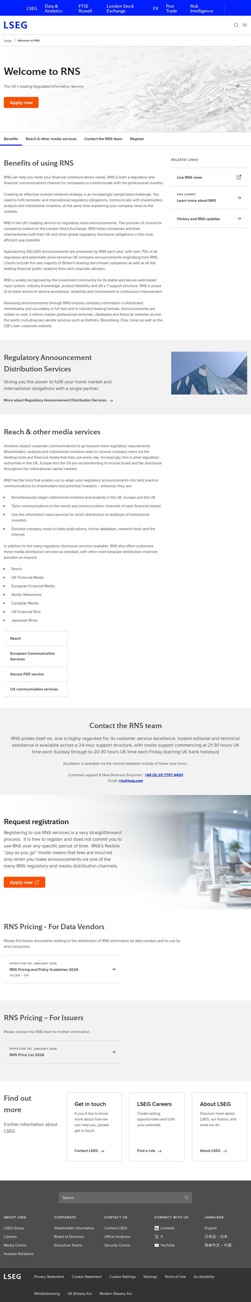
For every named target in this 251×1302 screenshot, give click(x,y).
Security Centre (117, 1245)
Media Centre (15, 1245)
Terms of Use (175, 1276)
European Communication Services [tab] (32, 656)
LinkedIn (164, 1228)
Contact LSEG (115, 1228)
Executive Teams (68, 1245)
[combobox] (120, 1197)
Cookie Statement (87, 1276)
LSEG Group (14, 1228)
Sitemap (150, 1276)
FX (155, 8)
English (211, 1228)
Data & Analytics (53, 8)
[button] (25, 1217)
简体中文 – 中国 (218, 1245)
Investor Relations (19, 1253)
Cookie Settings (122, 1276)
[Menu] (245, 25)
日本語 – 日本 (216, 1236)
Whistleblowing (47, 1293)
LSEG (32, 8)
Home (8, 40)
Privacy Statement (49, 1276)
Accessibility (204, 1276)
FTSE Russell (85, 8)
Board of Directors (69, 1236)
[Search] (236, 25)
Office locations (117, 1236)
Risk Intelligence (201, 8)
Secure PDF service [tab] (27, 674)
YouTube (164, 1245)
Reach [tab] (15, 638)
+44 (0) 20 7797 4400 (164, 775)
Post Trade (171, 8)
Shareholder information (74, 1228)
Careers (10, 1236)
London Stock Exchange (120, 8)
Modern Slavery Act (116, 1293)
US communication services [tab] (34, 689)
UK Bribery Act (79, 1293)
